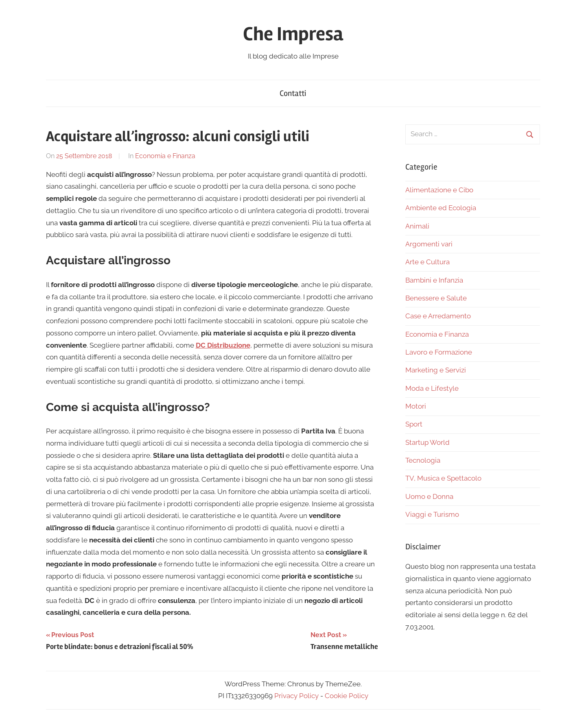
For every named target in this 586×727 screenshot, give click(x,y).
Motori (415, 406)
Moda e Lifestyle (432, 388)
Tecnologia (422, 460)
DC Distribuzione (223, 345)
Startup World (427, 442)
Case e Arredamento (438, 316)
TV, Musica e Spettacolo (443, 478)
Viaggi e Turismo (432, 514)
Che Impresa (293, 34)
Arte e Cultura (427, 262)
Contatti (293, 93)
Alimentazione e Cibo (439, 190)
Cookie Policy (346, 696)
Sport (413, 424)
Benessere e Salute (436, 298)
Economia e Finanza (165, 156)
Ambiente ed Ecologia (440, 208)
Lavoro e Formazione (438, 352)
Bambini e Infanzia (434, 280)
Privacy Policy (296, 696)
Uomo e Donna (429, 496)
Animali (417, 226)
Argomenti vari (429, 244)
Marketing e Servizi (435, 370)
